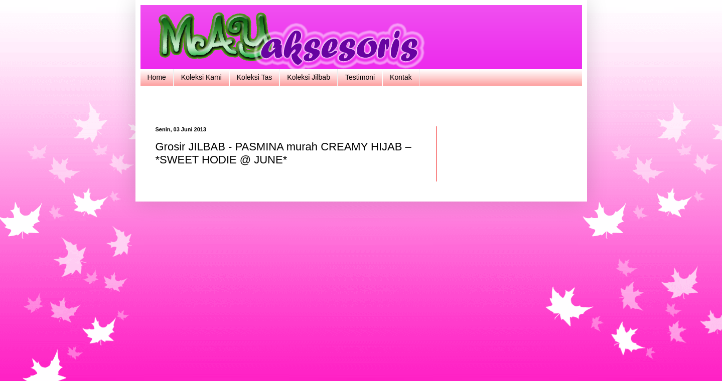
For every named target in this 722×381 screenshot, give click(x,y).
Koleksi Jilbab (308, 77)
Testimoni (360, 77)
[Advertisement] (361, 105)
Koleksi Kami (201, 77)
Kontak (401, 77)
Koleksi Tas (254, 77)
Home (157, 77)
